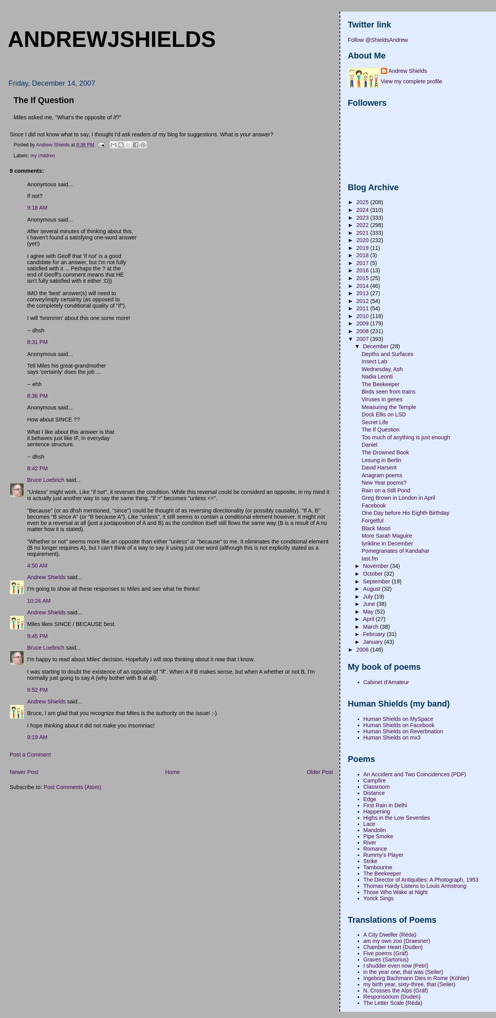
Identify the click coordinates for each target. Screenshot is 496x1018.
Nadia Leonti (377, 376)
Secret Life (375, 422)
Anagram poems (382, 475)
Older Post (320, 772)
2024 (363, 210)
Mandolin (374, 830)
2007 (363, 339)
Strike (370, 861)
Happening (376, 811)
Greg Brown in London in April (398, 498)
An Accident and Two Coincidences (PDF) (414, 774)
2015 (363, 278)
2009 (363, 323)
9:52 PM (37, 690)
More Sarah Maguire (387, 536)
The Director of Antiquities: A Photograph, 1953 (421, 880)
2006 (363, 650)
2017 (363, 263)
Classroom (376, 787)
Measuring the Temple (389, 407)
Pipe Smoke (378, 836)
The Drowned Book (385, 452)
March (371, 627)
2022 (363, 225)
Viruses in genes (382, 399)
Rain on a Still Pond (386, 490)
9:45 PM (37, 636)
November (376, 566)
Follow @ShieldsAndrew (378, 40)
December (376, 346)
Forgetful (372, 521)
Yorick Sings (378, 898)
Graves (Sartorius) (386, 959)
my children (43, 155)
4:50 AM (37, 565)
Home (172, 772)
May (369, 612)
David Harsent (379, 467)
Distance (374, 793)
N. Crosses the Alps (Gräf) (395, 990)
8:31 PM (37, 342)
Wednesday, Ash (382, 369)
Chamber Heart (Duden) (393, 947)
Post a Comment (30, 754)
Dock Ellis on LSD (384, 414)
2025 (363, 202)
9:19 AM (37, 737)
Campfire (374, 780)
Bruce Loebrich (45, 480)
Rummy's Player (383, 855)
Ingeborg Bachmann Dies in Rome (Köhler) (416, 978)
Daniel (369, 445)
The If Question (381, 429)
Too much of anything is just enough (406, 437)
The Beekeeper (381, 384)
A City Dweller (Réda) (390, 935)
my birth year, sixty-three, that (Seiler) (409, 984)
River (369, 842)
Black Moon (376, 528)
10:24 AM (38, 601)
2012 (363, 301)
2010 (363, 316)
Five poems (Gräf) (385, 953)
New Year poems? (384, 483)
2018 (363, 255)
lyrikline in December (387, 543)
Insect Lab (374, 361)
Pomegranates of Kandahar (395, 551)
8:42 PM (37, 468)
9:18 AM (37, 208)
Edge (369, 799)
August (372, 589)
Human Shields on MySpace (398, 719)
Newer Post (24, 772)
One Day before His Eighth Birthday (405, 513)
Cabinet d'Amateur (386, 682)
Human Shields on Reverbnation (403, 731)
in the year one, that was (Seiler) (403, 972)
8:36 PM (37, 396)
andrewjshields (112, 39)
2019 (363, 248)
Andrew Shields (46, 577)
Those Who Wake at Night (395, 892)
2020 (363, 240)
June (370, 604)
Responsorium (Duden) (392, 997)
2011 (363, 308)
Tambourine (378, 867)
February (375, 634)
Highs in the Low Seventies (396, 818)
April (369, 619)
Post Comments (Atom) (72, 787)
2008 (363, 331)
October (373, 574)
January (373, 642)
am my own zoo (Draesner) (396, 941)
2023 (363, 218)
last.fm (370, 558)
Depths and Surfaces (387, 354)
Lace (369, 824)
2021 (363, 233)
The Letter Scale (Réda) (393, 1003)
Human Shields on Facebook (399, 725)
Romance (375, 849)
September (377, 581)
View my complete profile (412, 81)
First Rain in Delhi (385, 805)
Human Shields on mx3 (392, 737)
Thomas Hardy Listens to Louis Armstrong (415, 886)
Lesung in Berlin (381, 460)
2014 (363, 286)
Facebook (374, 505)
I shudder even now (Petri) (396, 966)
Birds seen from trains (388, 392)
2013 (363, 293)
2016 (363, 270)
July (368, 596)
